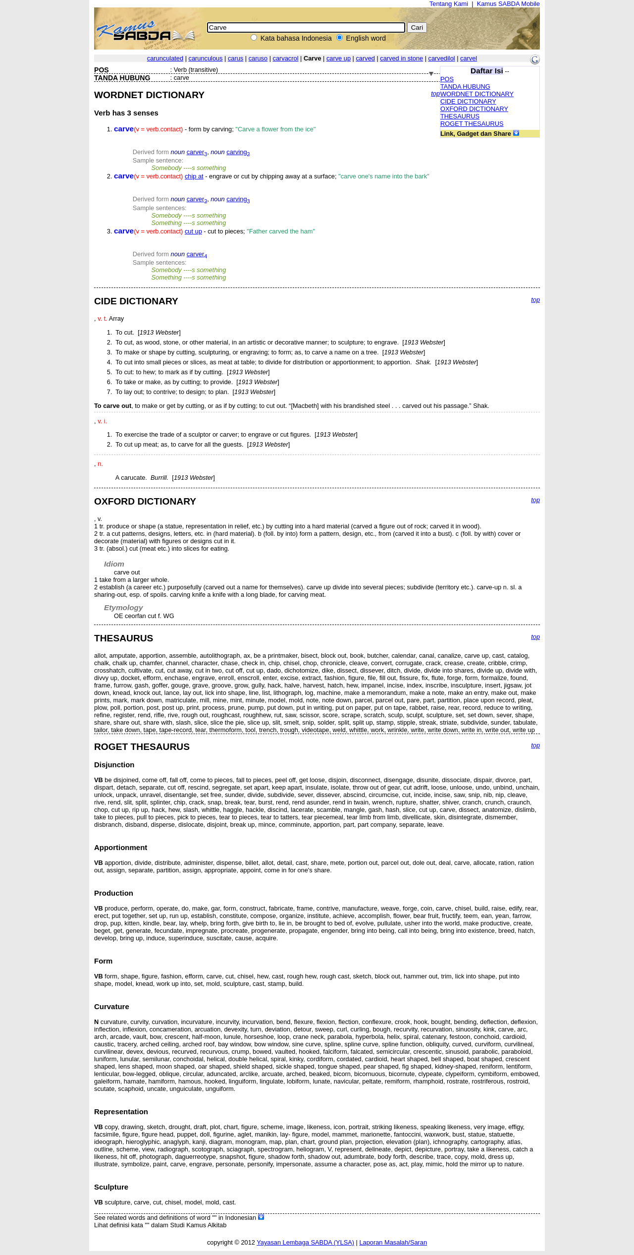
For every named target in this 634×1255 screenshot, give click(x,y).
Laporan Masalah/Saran (393, 1242)
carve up (338, 58)
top (435, 93)
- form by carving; (215, 129)
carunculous (206, 58)
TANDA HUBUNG (465, 86)
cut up (193, 231)
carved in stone (401, 58)
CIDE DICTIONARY (468, 101)
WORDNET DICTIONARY (477, 94)
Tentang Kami (448, 3)
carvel (468, 58)
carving (238, 152)
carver (197, 152)
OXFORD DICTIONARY (474, 109)
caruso (258, 58)
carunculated (165, 58)
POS (447, 79)
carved (365, 58)
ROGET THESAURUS (472, 123)
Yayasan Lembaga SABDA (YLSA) (305, 1242)
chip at (194, 176)
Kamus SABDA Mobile (508, 3)
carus (235, 58)
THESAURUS (459, 116)
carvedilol (441, 58)
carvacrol (286, 58)
